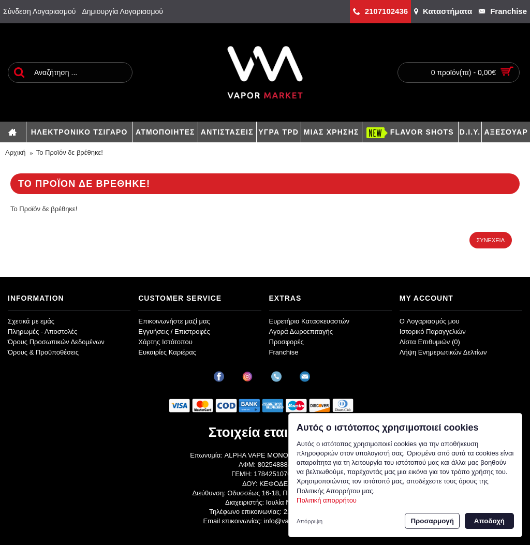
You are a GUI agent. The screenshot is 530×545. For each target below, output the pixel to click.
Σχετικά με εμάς (31, 321)
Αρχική (15, 152)
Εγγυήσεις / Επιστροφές (174, 331)
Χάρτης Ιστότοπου (165, 342)
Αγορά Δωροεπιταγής (301, 331)
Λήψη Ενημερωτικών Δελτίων (443, 352)
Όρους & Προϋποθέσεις (43, 352)
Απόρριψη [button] (309, 521)
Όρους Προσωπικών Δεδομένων (56, 342)
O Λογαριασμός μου (430, 321)
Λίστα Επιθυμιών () (430, 342)
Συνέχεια (491, 240)
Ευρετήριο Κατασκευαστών (309, 321)
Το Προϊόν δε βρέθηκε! (69, 152)
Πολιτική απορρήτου (327, 500)
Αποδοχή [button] (489, 521)
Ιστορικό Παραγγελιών (433, 331)
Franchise (284, 352)
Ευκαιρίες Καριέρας (167, 352)
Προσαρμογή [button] (431, 521)
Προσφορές (286, 342)
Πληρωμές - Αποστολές (42, 331)
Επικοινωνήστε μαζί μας (174, 321)
